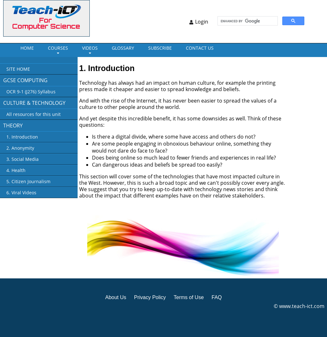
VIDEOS (90, 48)
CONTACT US (200, 48)
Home (27, 48)
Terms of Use (189, 297)
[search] (247, 21)
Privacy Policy (150, 297)
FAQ (216, 297)
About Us (115, 297)
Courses (58, 48)
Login (201, 21)
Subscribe (160, 48)
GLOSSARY (123, 48)
